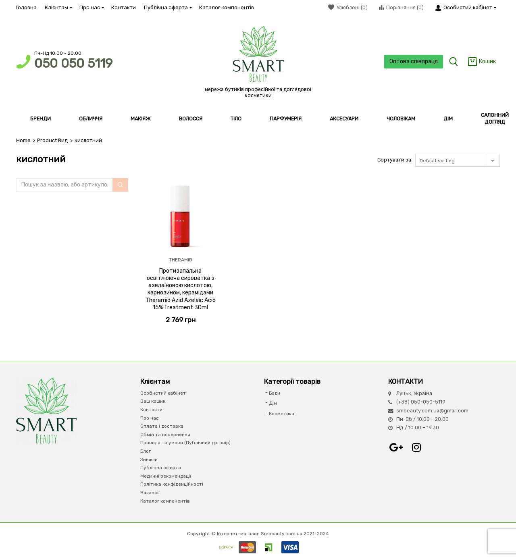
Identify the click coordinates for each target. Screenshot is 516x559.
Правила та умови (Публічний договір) (185, 442)
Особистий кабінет (163, 393)
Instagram (416, 447)
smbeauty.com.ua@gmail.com (432, 411)
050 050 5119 (73, 63)
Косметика (281, 413)
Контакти (123, 7)
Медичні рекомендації (165, 476)
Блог (145, 451)
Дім (273, 403)
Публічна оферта (167, 7)
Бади (274, 393)
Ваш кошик (152, 401)
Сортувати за (394, 160)
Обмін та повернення (165, 434)
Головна (26, 7)
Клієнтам (58, 7)
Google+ (396, 447)
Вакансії (150, 492)
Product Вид (52, 140)
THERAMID (180, 260)
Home (23, 140)
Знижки (149, 459)
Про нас (91, 7)
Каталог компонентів (226, 7)
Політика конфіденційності (171, 484)
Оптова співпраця (413, 61)
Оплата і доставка (161, 426)
